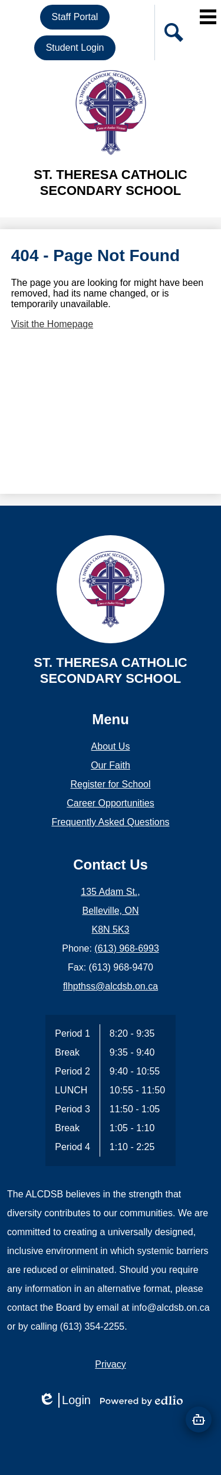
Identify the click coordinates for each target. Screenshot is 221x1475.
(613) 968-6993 (126, 948)
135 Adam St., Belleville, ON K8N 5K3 (110, 911)
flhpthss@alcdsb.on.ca (110, 986)
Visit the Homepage (52, 324)
